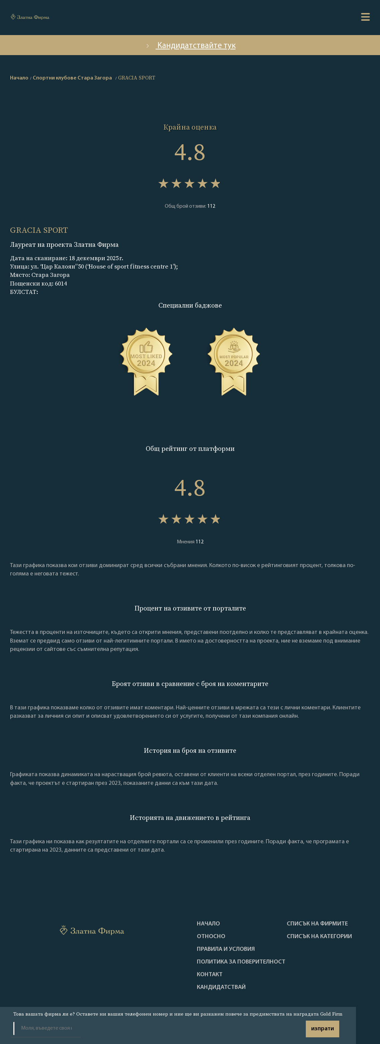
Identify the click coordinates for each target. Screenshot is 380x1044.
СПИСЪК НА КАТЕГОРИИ (319, 937)
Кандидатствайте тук (190, 46)
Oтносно (211, 937)
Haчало (208, 924)
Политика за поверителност (241, 962)
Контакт (210, 975)
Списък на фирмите (317, 924)
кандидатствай (221, 988)
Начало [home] (19, 78)
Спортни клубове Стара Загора (72, 78)
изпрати (322, 1029)
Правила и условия (226, 949)
